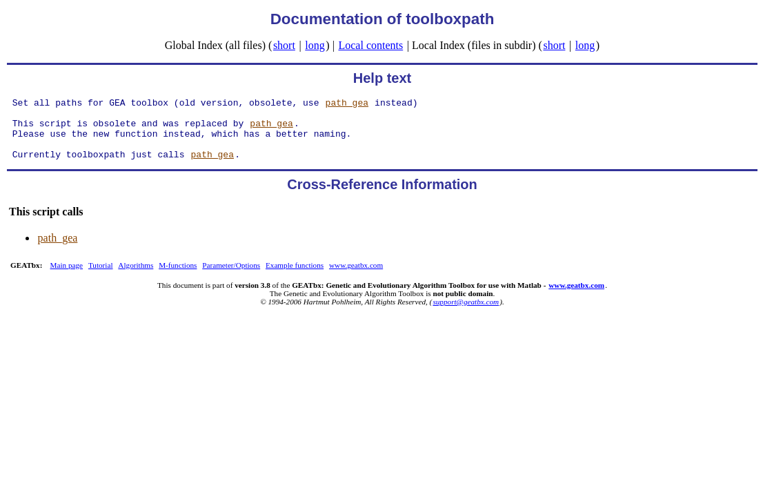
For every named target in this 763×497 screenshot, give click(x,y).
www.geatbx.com (356, 277)
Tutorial (100, 277)
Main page (66, 277)
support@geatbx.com (466, 314)
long (314, 45)
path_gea (347, 104)
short (284, 45)
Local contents (370, 45)
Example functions (295, 277)
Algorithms (135, 277)
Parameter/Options (231, 277)
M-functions (178, 277)
